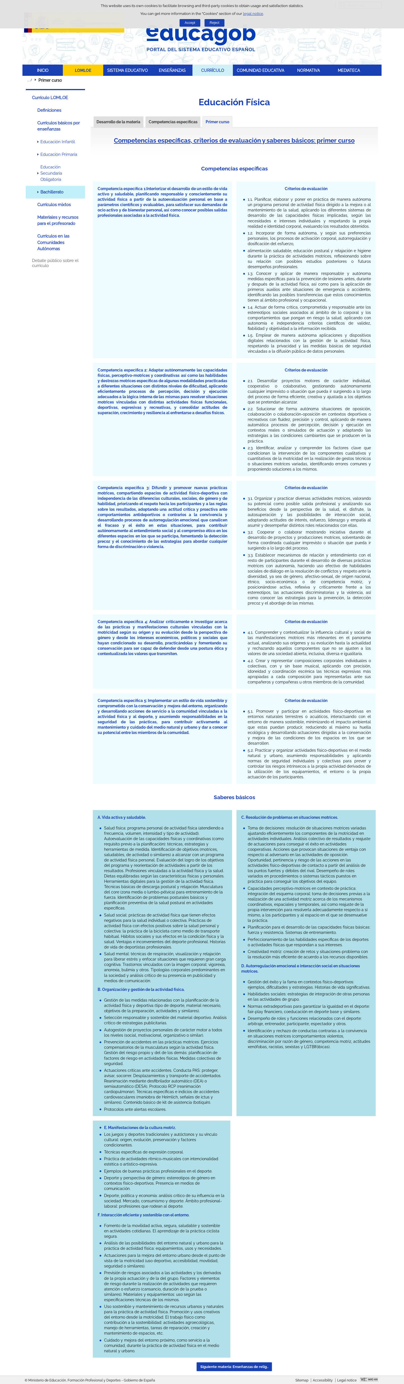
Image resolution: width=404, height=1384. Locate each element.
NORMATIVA (308, 70)
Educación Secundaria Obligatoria (51, 173)
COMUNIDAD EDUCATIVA (260, 70)
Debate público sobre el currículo (55, 263)
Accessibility (323, 1380)
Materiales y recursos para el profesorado (57, 220)
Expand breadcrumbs (29, 80)
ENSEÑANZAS (172, 70)
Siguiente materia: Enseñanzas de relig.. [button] (234, 1367)
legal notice (253, 14)
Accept (190, 23)
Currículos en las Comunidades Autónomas (53, 242)
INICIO (43, 70)
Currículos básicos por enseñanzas (58, 126)
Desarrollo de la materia (118, 122)
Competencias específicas (173, 122)
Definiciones (49, 110)
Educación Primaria (58, 154)
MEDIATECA (349, 70)
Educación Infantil (57, 141)
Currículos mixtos (54, 204)
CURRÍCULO (212, 70)
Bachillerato (51, 192)
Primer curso (217, 122)
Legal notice (347, 1380)
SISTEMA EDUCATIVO (127, 70)
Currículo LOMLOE (50, 97)
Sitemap (301, 1380)
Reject (214, 23)
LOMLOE (83, 70)
